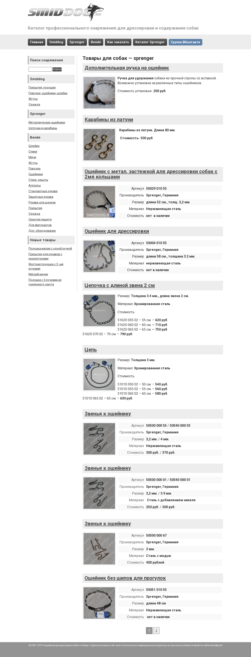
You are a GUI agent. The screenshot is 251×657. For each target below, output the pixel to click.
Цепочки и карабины (43, 128)
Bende (96, 42)
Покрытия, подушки (42, 87)
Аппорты (35, 185)
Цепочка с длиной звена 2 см (120, 285)
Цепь (91, 350)
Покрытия (35, 208)
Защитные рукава (41, 196)
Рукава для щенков (42, 202)
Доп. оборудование (42, 230)
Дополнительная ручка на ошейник (127, 68)
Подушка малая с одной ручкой (50, 248)
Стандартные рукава (43, 191)
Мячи (32, 157)
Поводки (35, 168)
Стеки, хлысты (38, 180)
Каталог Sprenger (150, 42)
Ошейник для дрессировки (117, 231)
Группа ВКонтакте (185, 42)
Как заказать (118, 42)
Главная (36, 42)
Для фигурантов (40, 225)
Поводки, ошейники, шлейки (48, 93)
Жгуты (33, 98)
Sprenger (77, 42)
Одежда (34, 104)
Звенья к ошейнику (108, 414)
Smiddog (56, 42)
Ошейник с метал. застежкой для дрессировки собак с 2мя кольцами (151, 174)
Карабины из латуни (109, 119)
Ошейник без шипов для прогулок (125, 578)
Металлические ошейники (47, 122)
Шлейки (34, 146)
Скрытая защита (40, 219)
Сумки (33, 151)
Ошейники (36, 174)
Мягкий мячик (38, 274)
